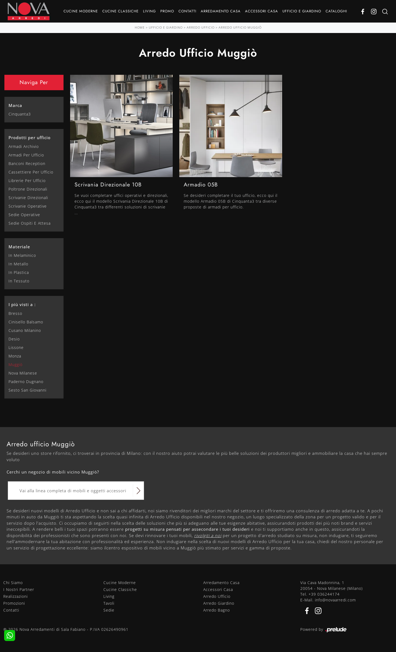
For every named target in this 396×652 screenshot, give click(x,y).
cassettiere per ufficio (31, 172)
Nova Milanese (23, 373)
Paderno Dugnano (26, 381)
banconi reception (27, 163)
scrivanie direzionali (28, 197)
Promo (167, 11)
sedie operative (24, 214)
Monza (15, 356)
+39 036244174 (324, 594)
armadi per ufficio (26, 155)
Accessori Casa (261, 11)
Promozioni (14, 603)
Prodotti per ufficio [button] (30, 137)
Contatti (187, 11)
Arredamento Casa (221, 11)
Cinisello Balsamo (26, 321)
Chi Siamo (13, 582)
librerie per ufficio (27, 180)
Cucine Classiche (120, 11)
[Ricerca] (385, 11)
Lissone (16, 347)
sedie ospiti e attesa (30, 223)
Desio (14, 339)
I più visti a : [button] (22, 304)
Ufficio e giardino (301, 11)
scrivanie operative (28, 206)
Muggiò (16, 364)
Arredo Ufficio (201, 27)
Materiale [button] (19, 246)
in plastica (19, 272)
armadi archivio (24, 146)
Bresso (15, 313)
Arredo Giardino (218, 603)
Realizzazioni (15, 596)
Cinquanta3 (20, 114)
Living (149, 11)
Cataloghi (336, 11)
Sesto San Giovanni (27, 390)
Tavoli (108, 603)
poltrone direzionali (28, 189)
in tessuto (19, 281)
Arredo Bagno (216, 610)
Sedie (108, 610)
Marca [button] (15, 105)
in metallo (18, 263)
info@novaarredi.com (335, 600)
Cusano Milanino (25, 330)
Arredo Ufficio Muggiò (240, 27)
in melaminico (22, 255)
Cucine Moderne (81, 11)
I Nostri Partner (18, 589)
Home (140, 27)
